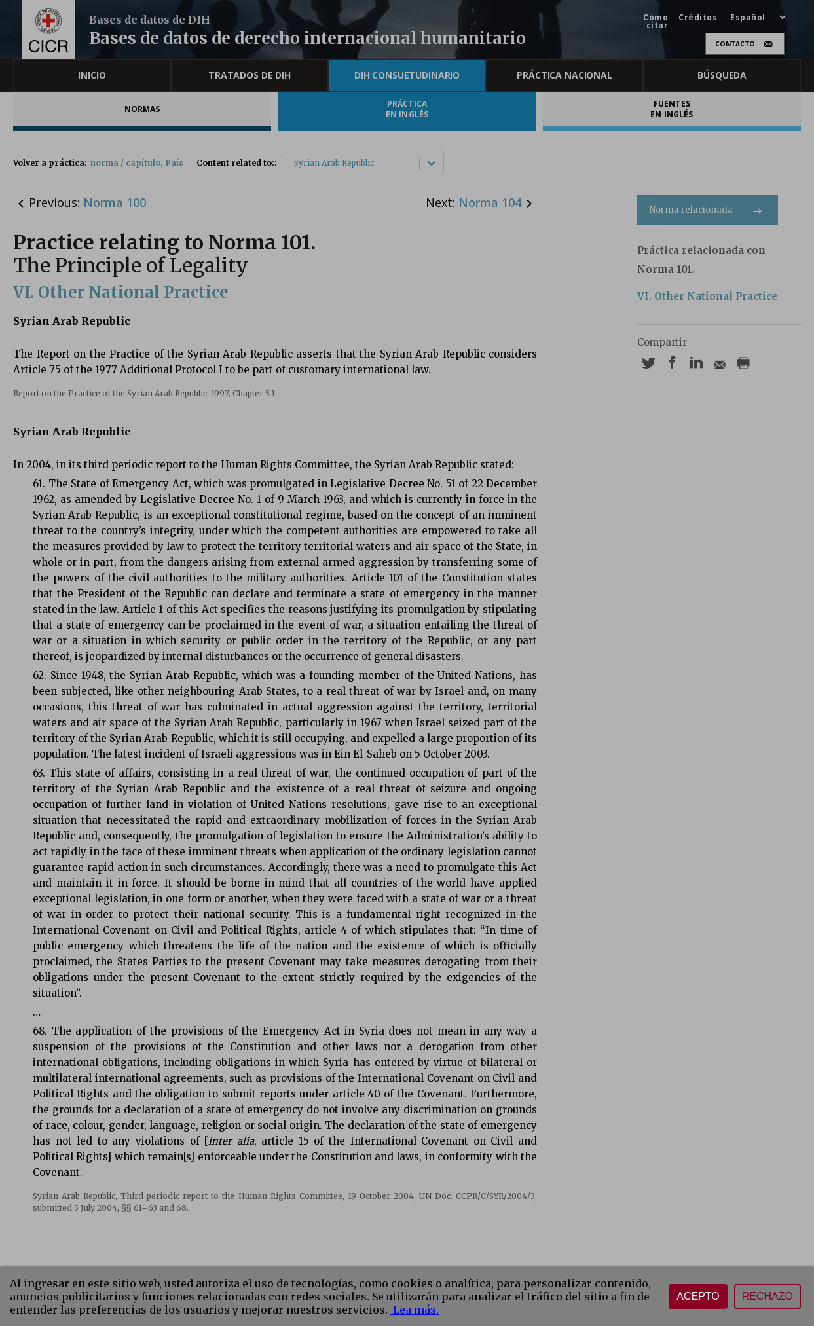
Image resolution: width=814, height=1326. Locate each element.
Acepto (698, 1296)
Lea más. (414, 1309)
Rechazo (767, 1296)
